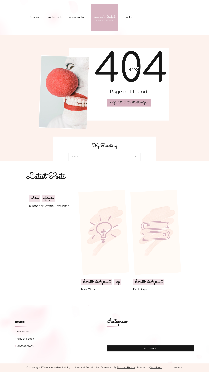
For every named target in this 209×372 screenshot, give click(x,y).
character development (97, 282)
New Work (88, 289)
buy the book (54, 17)
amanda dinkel (54, 367)
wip (117, 282)
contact (129, 17)
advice (34, 198)
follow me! (150, 348)
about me (34, 17)
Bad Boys (140, 289)
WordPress (156, 367)
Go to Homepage (129, 103)
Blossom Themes (126, 367)
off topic (48, 198)
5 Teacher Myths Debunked (49, 206)
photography (76, 17)
